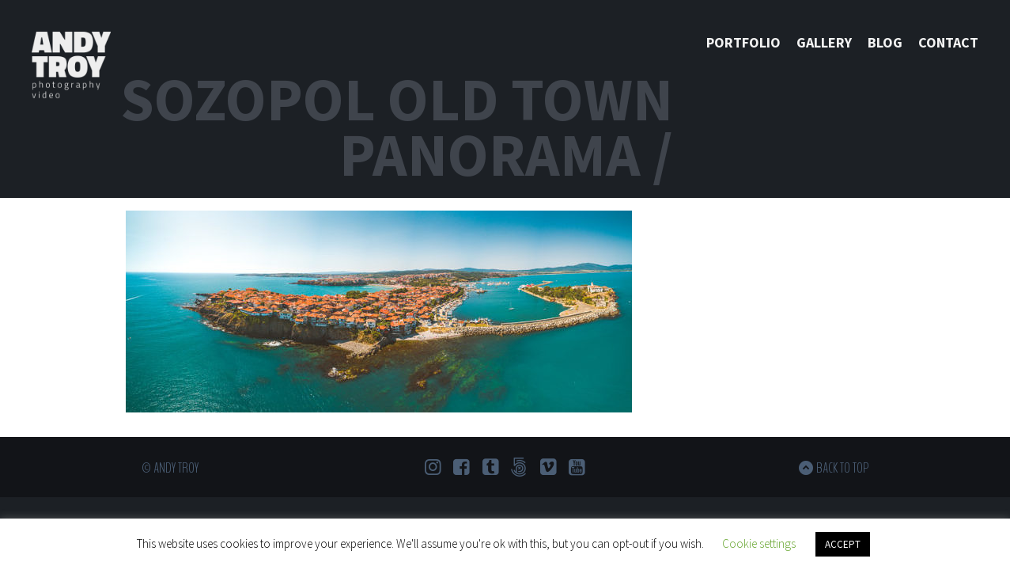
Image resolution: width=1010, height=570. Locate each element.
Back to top (842, 467)
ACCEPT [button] (843, 544)
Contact (948, 42)
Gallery (824, 42)
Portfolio (743, 42)
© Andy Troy (170, 467)
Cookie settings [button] (759, 543)
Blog (885, 42)
